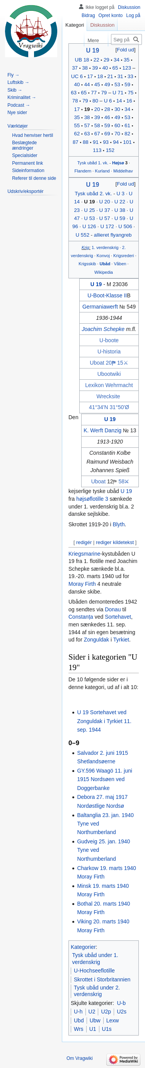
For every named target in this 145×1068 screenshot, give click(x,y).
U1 (92, 1029)
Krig (85, 247)
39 (95, 68)
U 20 (104, 202)
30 (117, 109)
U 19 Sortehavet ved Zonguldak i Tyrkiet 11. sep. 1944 (104, 721)
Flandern (83, 171)
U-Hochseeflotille (94, 970)
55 (77, 125)
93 (106, 142)
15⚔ (122, 363)
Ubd (79, 1020)
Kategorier (83, 947)
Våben (120, 263)
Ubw (95, 1020)
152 (110, 150)
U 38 (119, 210)
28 (107, 109)
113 (97, 150)
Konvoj (103, 255)
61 (127, 125)
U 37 (104, 210)
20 (97, 109)
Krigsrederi (123, 255)
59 (127, 84)
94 (116, 142)
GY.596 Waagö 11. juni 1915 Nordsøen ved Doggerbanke (104, 779)
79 (104, 93)
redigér (84, 542)
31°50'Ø (119, 407)
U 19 (92, 50)
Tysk (81, 162)
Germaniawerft (100, 307)
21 (110, 76)
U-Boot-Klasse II (107, 295)
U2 (92, 1011)
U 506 (125, 226)
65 (115, 68)
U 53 (89, 218)
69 (107, 133)
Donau (113, 609)
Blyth (119, 524)
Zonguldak (96, 639)
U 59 (119, 218)
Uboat (97, 363)
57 (87, 125)
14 (119, 101)
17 (90, 76)
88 (86, 142)
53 (117, 84)
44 (87, 84)
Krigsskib (87, 263)
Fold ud (125, 50)
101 (127, 142)
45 (97, 84)
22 (96, 60)
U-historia (109, 351)
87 (75, 142)
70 (117, 133)
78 (75, 101)
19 (87, 109)
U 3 (120, 193)
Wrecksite (108, 396)
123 (127, 68)
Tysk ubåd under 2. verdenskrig (97, 991)
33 (130, 76)
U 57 (104, 218)
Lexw (112, 1020)
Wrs (79, 1029)
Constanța (80, 617)
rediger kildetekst (115, 542)
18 (100, 76)
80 (95, 101)
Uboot (104, 374)
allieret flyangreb (113, 235)
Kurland (102, 171)
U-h (78, 1011)
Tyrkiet (121, 639)
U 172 (107, 226)
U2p (106, 1011)
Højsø (118, 162)
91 (96, 142)
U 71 (118, 93)
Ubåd (105, 263)
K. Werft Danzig (102, 430)
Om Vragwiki (80, 1058)
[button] (125, 50)
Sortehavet (118, 617)
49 (107, 84)
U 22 (119, 202)
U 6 (108, 101)
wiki (116, 374)
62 (77, 133)
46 (107, 117)
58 (97, 125)
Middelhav (123, 171)
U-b (121, 1003)
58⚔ (123, 481)
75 (130, 93)
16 (129, 101)
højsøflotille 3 (92, 499)
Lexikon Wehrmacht (109, 385)
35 (127, 60)
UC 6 (77, 76)
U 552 (82, 235)
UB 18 (82, 60)
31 (120, 76)
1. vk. (103, 162)
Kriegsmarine (84, 554)
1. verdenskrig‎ (105, 247)
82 (127, 133)
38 (85, 68)
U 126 (89, 226)
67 (97, 133)
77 (94, 93)
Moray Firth (82, 584)
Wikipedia (103, 272)
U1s (107, 1029)
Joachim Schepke (103, 329)
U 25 (89, 210)
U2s (121, 1011)
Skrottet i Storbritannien (102, 979)
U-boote (109, 340)
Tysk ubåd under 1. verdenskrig (95, 958)
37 (75, 68)
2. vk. (106, 193)
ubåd (92, 162)
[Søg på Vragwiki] (126, 39)
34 (116, 60)
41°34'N (98, 407)
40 (105, 68)
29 (106, 60)
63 (74, 93)
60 (117, 125)
